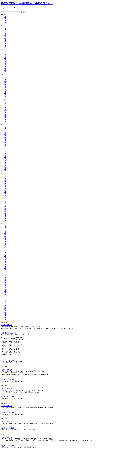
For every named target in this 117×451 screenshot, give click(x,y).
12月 (5, 28)
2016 (2, 248)
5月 (5, 40)
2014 (2, 297)
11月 (5, 29)
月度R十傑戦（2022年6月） (9, 333)
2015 (2, 272)
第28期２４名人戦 (6, 325)
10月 (5, 31)
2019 (2, 173)
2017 (2, 223)
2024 (2, 50)
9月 (5, 33)
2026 (2, 14)
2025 (2, 25)
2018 (2, 198)
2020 (2, 149)
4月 (5, 17)
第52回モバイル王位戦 (7, 428)
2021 (2, 124)
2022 (2, 99)
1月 (5, 22)
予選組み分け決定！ (8, 371)
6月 (5, 38)
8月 (5, 35)
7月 (5, 36)
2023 (2, 74)
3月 (5, 18)
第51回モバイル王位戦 (7, 360)
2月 (5, 20)
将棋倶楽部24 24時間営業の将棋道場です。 (27, 3)
